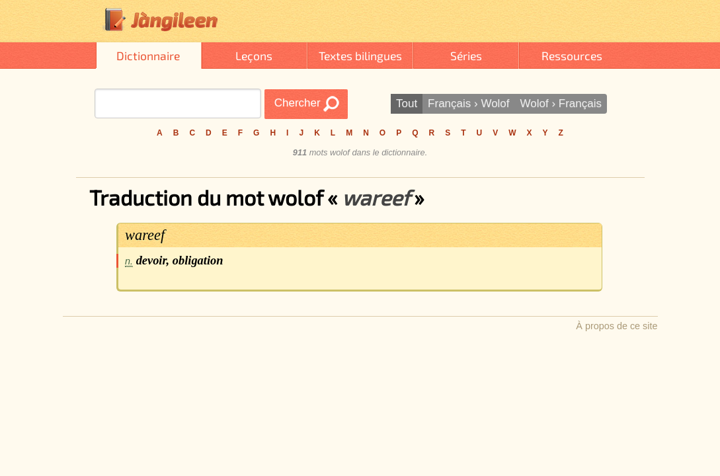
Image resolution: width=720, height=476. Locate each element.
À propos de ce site (616, 326)
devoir (151, 260)
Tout (406, 103)
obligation (198, 260)
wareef (145, 235)
